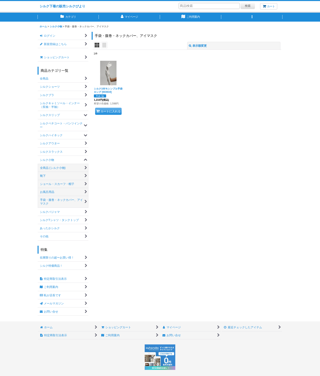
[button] (251, 17)
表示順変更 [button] (198, 45)
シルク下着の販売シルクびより (62, 6)
